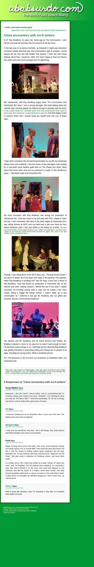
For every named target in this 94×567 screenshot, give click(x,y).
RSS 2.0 (8, 373)
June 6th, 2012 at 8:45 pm (14, 427)
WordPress (34, 507)
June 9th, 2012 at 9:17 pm (14, 488)
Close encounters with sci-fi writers (29, 35)
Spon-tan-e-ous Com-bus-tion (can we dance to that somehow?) (38, 30)
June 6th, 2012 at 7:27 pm (14, 411)
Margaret (9, 425)
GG (7, 409)
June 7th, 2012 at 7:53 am (14, 442)
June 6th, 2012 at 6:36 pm (14, 390)
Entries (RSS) (8, 509)
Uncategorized (15, 371)
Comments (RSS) (22, 509)
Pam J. (8, 486)
